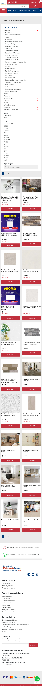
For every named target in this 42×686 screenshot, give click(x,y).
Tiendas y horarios (7, 586)
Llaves (7, 66)
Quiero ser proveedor (8, 612)
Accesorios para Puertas (13, 35)
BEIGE (6, 142)
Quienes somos (7, 596)
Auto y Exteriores (9, 105)
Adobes (7, 37)
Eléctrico (6, 100)
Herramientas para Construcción (15, 62)
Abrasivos (8, 32)
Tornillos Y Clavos (11, 91)
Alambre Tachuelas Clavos (14, 42)
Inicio (5, 20)
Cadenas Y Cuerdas (11, 46)
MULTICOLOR (8, 124)
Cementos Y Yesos (11, 51)
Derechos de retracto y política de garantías (15, 624)
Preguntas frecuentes (8, 588)
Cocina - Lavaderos (11, 55)
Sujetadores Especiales (13, 89)
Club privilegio (6, 598)
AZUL (5, 144)
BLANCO (6, 137)
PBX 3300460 (6, 660)
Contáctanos (6, 583)
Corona (6, 118)
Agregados (8, 39)
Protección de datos (8, 622)
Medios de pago (7, 627)
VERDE (6, 153)
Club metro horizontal (8, 601)
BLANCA (6, 158)
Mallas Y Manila (10, 69)
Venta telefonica (7, 607)
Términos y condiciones (9, 620)
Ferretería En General (12, 60)
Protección (8, 75)
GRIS (5, 149)
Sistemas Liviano (11, 87)
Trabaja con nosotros (8, 610)
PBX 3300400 (6, 656)
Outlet (35, 10)
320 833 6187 (21, 554)
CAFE (5, 160)
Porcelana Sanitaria (11, 73)
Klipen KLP (7, 115)
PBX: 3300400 (21, 547)
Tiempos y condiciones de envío (12, 629)
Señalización (9, 85)
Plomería (7, 96)
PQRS (4, 631)
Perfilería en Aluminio (12, 71)
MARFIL (6, 155)
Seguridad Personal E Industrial (15, 80)
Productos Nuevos (24, 10)
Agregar (10, 209)
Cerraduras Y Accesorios (13, 53)
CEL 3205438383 (7, 664)
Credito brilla (6, 605)
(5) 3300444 (14, 2)
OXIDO (6, 135)
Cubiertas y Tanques (12, 57)
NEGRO (6, 146)
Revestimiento (10, 78)
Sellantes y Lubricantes (13, 82)
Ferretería (7, 30)
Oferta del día (12, 10)
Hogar (6, 103)
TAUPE (6, 126)
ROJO (6, 151)
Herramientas (8, 98)
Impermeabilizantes (11, 64)
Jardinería (7, 107)
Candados (8, 48)
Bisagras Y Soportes (12, 44)
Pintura (6, 94)
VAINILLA (7, 140)
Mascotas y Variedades (11, 109)
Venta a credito (6, 603)
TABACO (6, 131)
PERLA (6, 133)
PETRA (6, 128)
